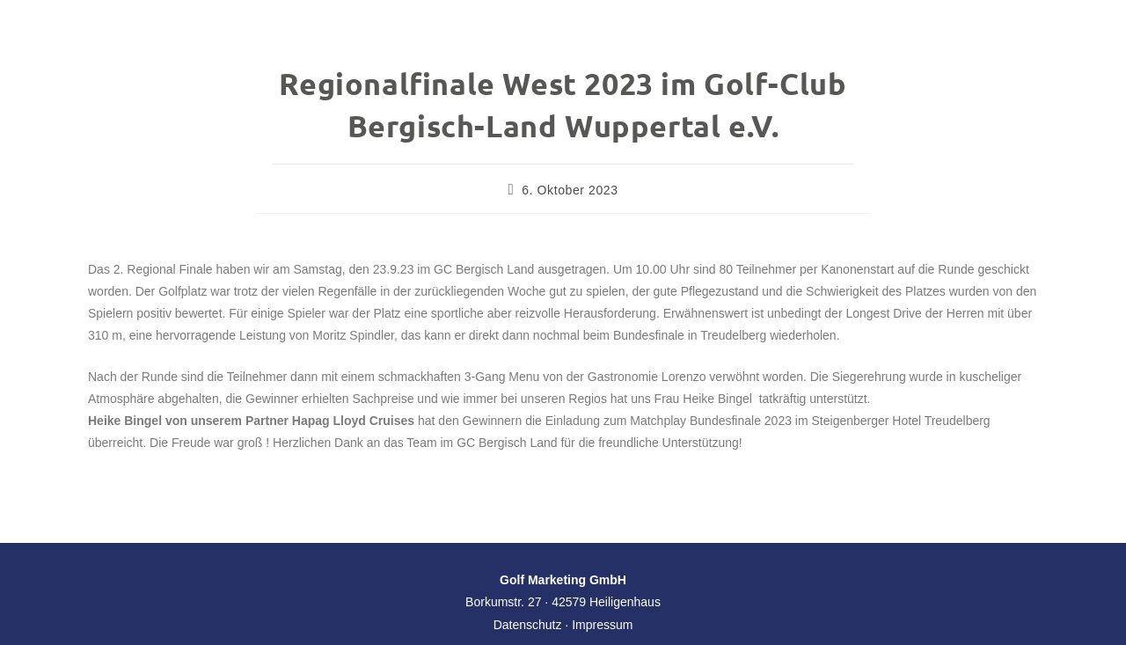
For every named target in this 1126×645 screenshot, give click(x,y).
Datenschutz (528, 625)
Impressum (602, 625)
